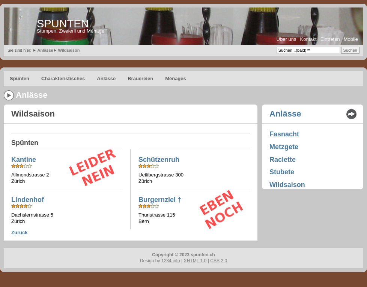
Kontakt (308, 39)
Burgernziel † (159, 199)
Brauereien (140, 78)
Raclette (282, 159)
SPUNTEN (63, 24)
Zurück (19, 232)
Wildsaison (69, 50)
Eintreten (330, 39)
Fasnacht (284, 134)
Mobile (351, 39)
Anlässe (45, 50)
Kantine (23, 159)
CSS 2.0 (218, 260)
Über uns (286, 39)
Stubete (281, 172)
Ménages (175, 78)
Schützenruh (158, 159)
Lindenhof (27, 199)
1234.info (170, 260)
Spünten (19, 78)
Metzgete (283, 147)
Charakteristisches (63, 78)
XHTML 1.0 (195, 260)
